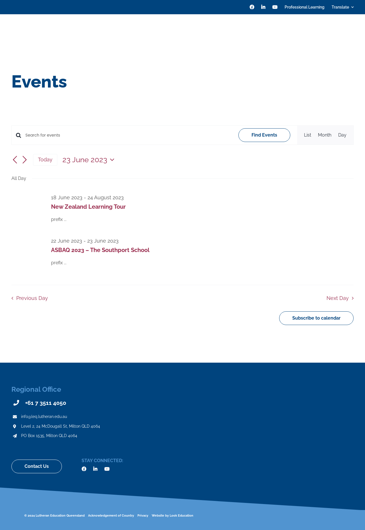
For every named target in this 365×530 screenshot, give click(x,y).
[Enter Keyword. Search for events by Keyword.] (128, 135)
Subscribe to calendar (316, 318)
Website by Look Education (172, 515)
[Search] (351, 31)
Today (45, 160)
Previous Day (32, 298)
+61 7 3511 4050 (45, 402)
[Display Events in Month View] (324, 135)
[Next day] (24, 160)
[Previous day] (14, 160)
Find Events (264, 135)
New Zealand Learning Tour (88, 206)
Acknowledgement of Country (111, 515)
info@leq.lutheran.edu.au (44, 416)
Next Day (338, 298)
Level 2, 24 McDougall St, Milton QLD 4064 (60, 426)
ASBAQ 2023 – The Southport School (100, 250)
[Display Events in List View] (307, 135)
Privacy (142, 515)
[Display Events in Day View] (342, 135)
